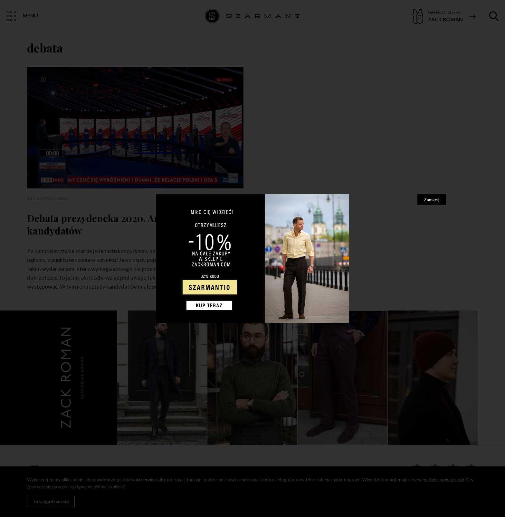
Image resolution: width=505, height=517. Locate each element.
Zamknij (431, 199)
